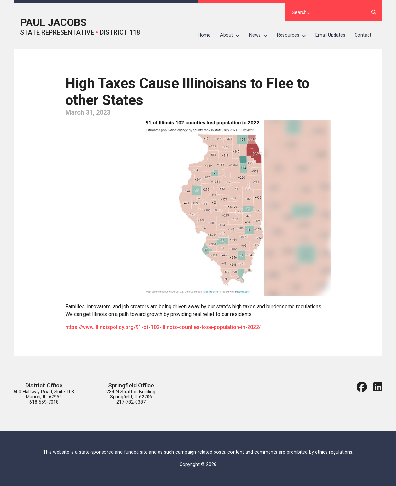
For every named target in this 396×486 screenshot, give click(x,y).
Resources (294, 35)
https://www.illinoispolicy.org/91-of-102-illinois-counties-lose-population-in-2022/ (163, 327)
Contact (363, 35)
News (260, 35)
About (232, 35)
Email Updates (330, 35)
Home (204, 35)
